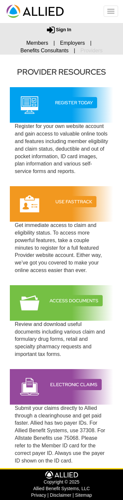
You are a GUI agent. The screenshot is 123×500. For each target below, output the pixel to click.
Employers (72, 43)
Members (37, 43)
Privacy (38, 495)
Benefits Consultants (44, 50)
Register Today (74, 103)
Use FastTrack (73, 202)
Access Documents (74, 301)
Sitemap (83, 495)
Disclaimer (60, 495)
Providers (91, 50)
